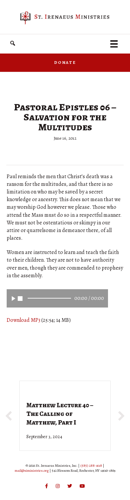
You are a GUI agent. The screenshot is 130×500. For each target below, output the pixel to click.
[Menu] (114, 44)
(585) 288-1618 (91, 465)
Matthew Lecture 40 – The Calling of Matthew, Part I (59, 414)
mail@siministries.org (32, 470)
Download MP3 (23, 320)
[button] (12, 43)
